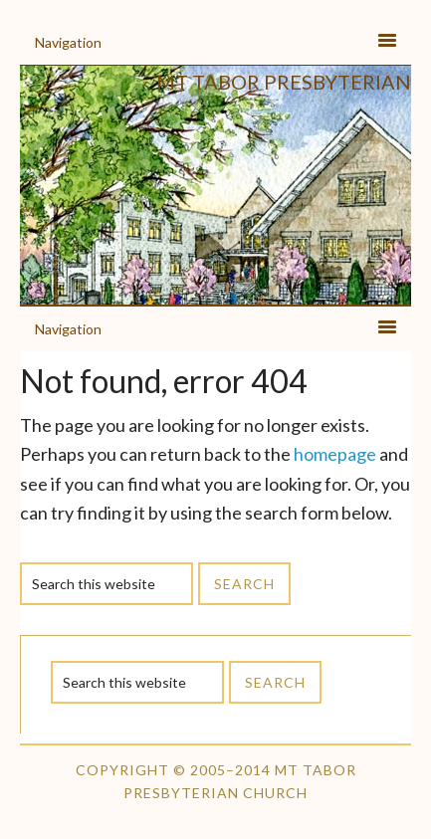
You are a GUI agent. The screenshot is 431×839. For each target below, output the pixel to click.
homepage (335, 454)
